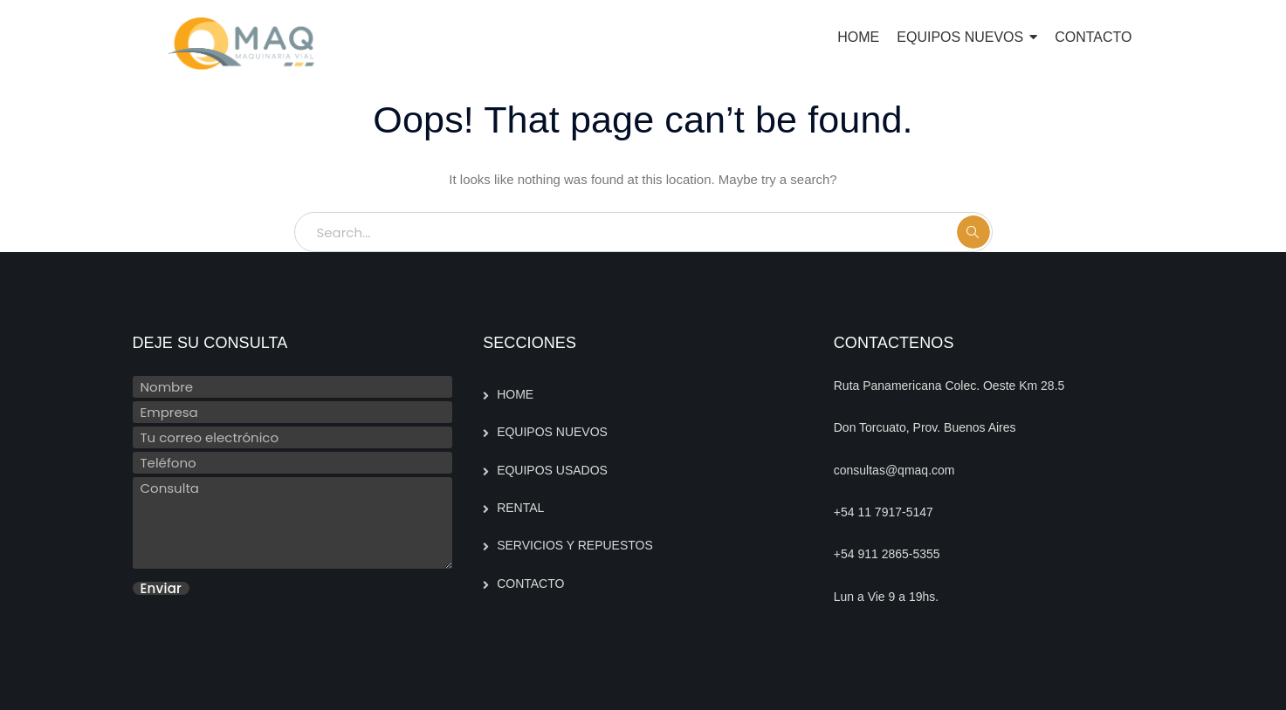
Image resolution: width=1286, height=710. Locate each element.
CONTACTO (530, 584)
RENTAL (520, 508)
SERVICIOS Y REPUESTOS (575, 545)
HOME (515, 394)
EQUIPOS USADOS (552, 470)
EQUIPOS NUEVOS (552, 432)
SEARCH (973, 232)
